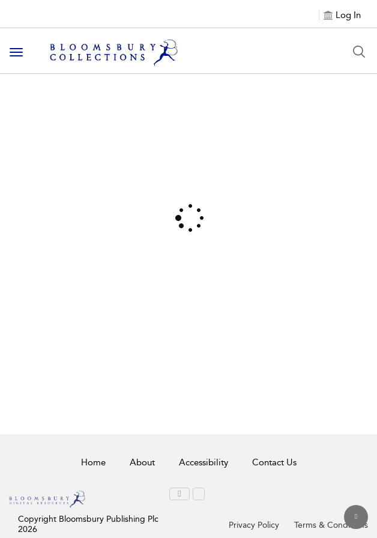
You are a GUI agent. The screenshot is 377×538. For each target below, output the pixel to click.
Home (93, 462)
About (142, 462)
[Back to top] (356, 517)
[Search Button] (359, 52)
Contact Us (274, 462)
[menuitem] (179, 494)
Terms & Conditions (331, 525)
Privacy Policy (254, 525)
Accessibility (203, 462)
